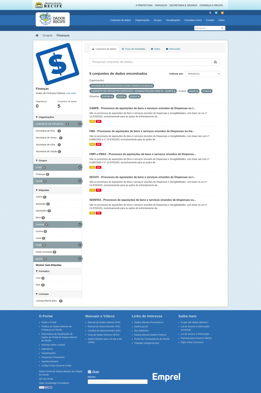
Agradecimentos (49, 361)
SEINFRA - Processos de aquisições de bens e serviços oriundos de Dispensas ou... (142, 199)
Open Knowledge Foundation (54, 383)
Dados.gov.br (141, 326)
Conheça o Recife (211, 5)
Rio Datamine (141, 330)
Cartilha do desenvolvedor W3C (104, 330)
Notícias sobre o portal (53, 344)
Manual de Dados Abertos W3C (104, 322)
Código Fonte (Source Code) (56, 365)
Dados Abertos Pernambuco (148, 322)
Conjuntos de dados (120, 20)
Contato (210, 20)
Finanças (63, 35)
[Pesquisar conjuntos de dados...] (150, 62)
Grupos (158, 20)
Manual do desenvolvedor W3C (104, 326)
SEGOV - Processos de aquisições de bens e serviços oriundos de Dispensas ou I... (142, 177)
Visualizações (173, 20)
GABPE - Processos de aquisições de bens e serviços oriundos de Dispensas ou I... (142, 108)
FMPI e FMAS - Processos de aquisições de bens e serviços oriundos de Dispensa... (142, 154)
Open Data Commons (192, 342)
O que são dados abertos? (194, 322)
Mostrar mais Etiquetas (48, 265)
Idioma (91, 377)
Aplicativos (47, 349)
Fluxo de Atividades (133, 49)
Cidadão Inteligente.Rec (146, 343)
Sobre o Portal (48, 322)
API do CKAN (46, 379)
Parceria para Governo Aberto (196, 338)
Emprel (166, 377)
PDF (98, 121)
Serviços (161, 5)
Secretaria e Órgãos (183, 5)
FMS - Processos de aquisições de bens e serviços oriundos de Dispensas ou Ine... (142, 131)
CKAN (93, 372)
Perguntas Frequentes (53, 357)
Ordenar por (176, 73)
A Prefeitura (144, 5)
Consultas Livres (193, 20)
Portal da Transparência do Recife (152, 339)
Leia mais (71, 93)
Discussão (173, 49)
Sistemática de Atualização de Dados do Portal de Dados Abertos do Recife (59, 337)
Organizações (142, 20)
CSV (92, 121)
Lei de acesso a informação (195, 334)
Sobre (222, 20)
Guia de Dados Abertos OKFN (103, 334)
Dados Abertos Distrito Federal (150, 334)
